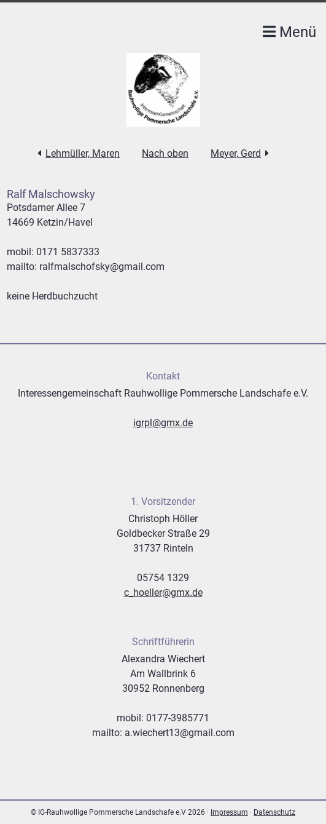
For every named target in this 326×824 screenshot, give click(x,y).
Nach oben (165, 153)
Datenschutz (274, 812)
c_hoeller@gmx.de (163, 592)
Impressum (229, 812)
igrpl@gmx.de (163, 423)
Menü (289, 32)
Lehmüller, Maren (82, 153)
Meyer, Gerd (236, 153)
